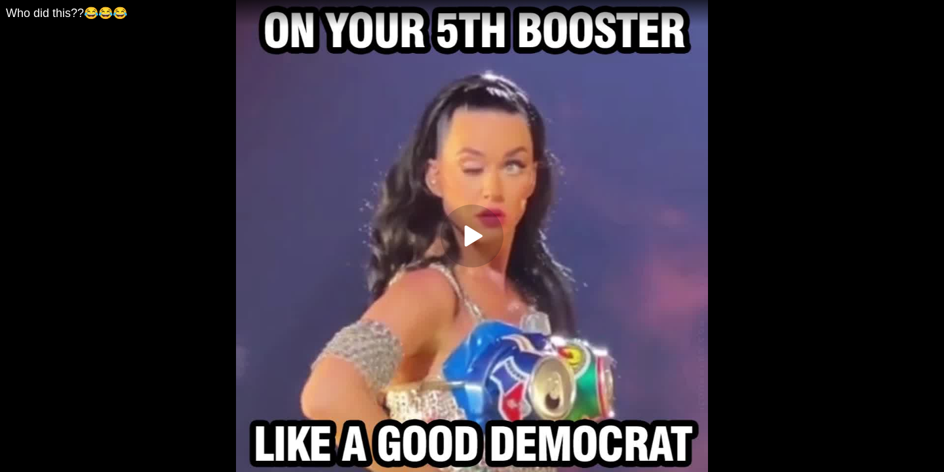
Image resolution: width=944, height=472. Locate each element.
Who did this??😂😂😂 (66, 13)
